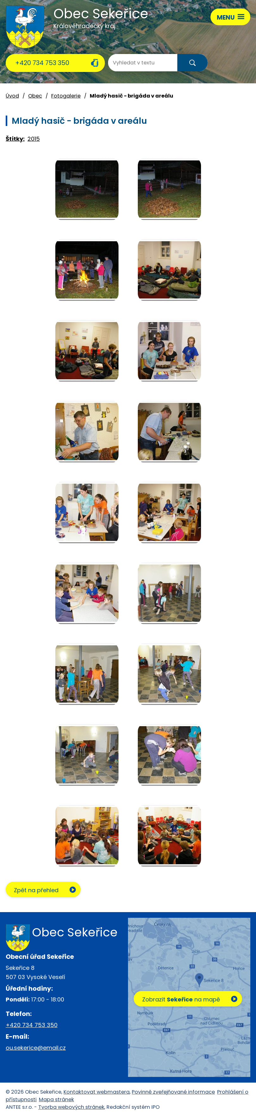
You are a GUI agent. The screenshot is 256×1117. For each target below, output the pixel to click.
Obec (35, 95)
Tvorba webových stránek (71, 1107)
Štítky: (15, 139)
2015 (33, 139)
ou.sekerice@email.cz (36, 1048)
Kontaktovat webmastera (97, 1092)
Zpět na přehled (36, 890)
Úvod (12, 95)
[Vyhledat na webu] (133, 62)
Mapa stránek (56, 1099)
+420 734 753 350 (42, 62)
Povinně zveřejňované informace (173, 1092)
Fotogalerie (66, 95)
